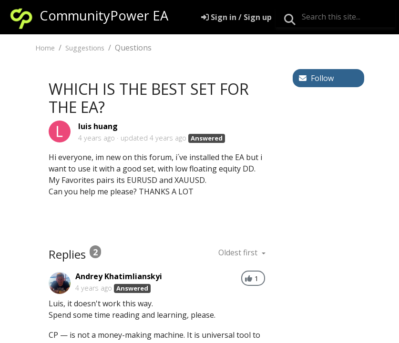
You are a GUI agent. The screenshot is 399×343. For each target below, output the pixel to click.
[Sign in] (236, 17)
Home (45, 47)
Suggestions (84, 47)
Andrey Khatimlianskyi (118, 276)
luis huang (98, 126)
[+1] (248, 278)
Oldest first (238, 252)
